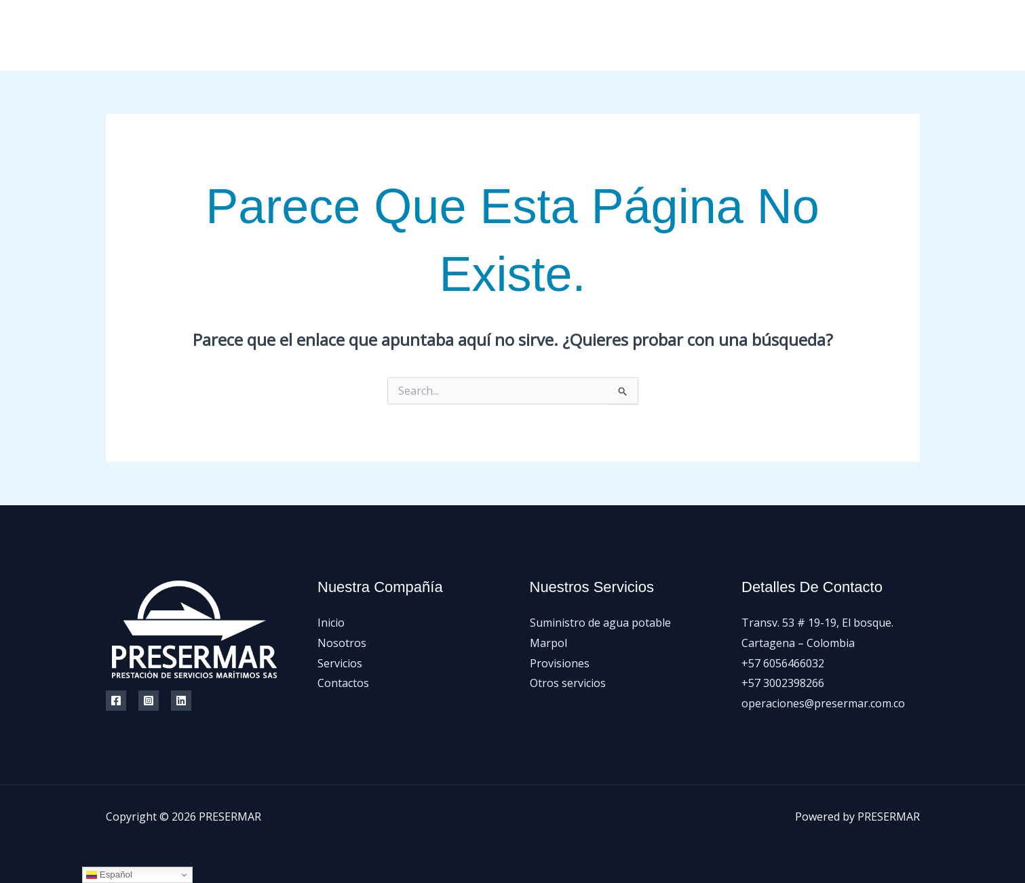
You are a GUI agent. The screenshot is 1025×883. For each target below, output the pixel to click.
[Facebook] (854, 36)
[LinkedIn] (915, 36)
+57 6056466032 (782, 663)
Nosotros (660, 35)
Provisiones (559, 663)
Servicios (728, 35)
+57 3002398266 (782, 682)
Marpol (548, 642)
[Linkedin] (181, 700)
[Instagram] (884, 36)
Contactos (798, 35)
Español (109, 874)
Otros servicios (568, 682)
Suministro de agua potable (600, 622)
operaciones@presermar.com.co (823, 703)
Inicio (600, 35)
